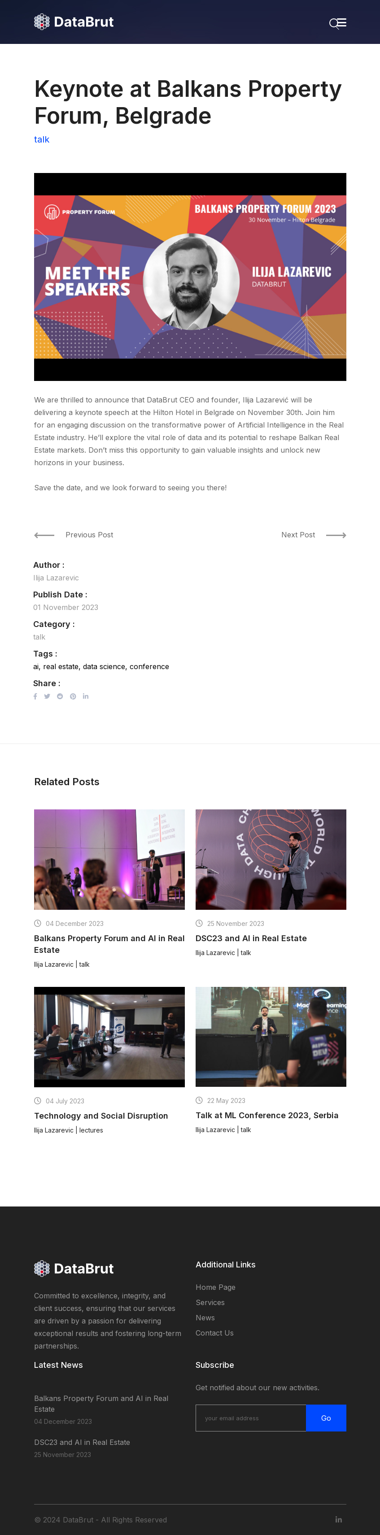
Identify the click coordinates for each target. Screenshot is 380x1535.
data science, (105, 666)
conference (149, 666)
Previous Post (73, 534)
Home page (216, 1287)
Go (326, 1418)
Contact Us (215, 1332)
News (205, 1317)
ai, (37, 666)
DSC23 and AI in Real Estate (82, 1442)
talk (41, 139)
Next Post (313, 534)
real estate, (62, 666)
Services (210, 1302)
